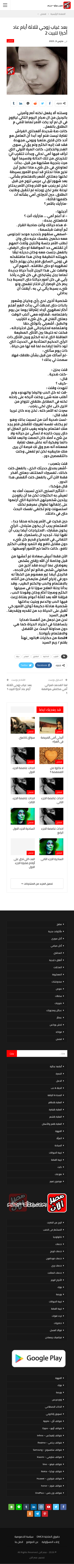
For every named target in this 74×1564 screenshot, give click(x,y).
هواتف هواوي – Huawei (49, 1478)
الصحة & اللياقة (55, 1095)
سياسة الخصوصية (23, 1536)
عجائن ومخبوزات (54, 1010)
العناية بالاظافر (55, 1102)
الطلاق (36, 656)
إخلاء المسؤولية (50, 1541)
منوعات (58, 1174)
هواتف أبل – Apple (52, 1421)
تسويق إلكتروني (54, 1414)
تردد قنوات (57, 1316)
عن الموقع (32, 1541)
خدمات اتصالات (55, 1273)
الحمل (59, 1081)
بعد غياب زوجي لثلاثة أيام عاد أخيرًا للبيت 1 (19, 687)
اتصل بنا (19, 1541)
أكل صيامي (56, 946)
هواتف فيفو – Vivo (52, 1464)
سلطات (58, 996)
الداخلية (46, 656)
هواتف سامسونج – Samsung (47, 1450)
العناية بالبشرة (55, 1109)
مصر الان (33, 1557)
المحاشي (57, 953)
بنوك (59, 1287)
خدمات (58, 1244)
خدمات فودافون (54, 1258)
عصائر (59, 1017)
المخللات (57, 967)
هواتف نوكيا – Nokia (51, 1471)
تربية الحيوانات (55, 1152)
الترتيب (55, 656)
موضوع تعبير (56, 1181)
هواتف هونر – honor (51, 1486)
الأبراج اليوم (56, 1280)
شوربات (58, 1003)
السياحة (58, 1145)
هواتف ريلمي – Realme (50, 1442)
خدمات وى (56, 1265)
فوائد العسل (56, 1330)
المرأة (59, 1138)
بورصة (59, 1294)
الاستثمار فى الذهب (52, 1230)
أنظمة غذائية (56, 1066)
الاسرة (59, 1073)
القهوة (58, 1131)
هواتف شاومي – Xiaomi (49, 1457)
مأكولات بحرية (55, 931)
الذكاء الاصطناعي (53, 1407)
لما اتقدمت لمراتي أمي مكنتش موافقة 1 (54, 689)
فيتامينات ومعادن (53, 1337)
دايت (59, 1167)
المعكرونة (57, 974)
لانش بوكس (56, 1025)
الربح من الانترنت (54, 1222)
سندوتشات (57, 981)
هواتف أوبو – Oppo (52, 1428)
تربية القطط (56, 1160)
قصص (10, 41)
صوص (59, 989)
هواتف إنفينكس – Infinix (49, 1435)
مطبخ (59, 924)
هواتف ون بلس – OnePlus (48, 1493)
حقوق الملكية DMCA (48, 1536)
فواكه (59, 1032)
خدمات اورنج (56, 1251)
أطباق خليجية (55, 960)
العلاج (26, 656)
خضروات (58, 1323)
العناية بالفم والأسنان (52, 1124)
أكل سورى (56, 938)
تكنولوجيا (57, 1237)
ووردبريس (57, 1399)
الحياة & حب (56, 1088)
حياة (17, 656)
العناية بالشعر (55, 1117)
